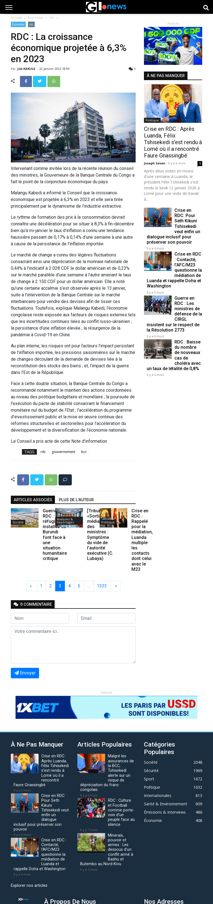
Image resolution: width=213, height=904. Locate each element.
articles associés (33, 500)
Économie (35, 17)
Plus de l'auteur (76, 500)
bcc (84, 451)
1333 (102, 586)
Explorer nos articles (29, 885)
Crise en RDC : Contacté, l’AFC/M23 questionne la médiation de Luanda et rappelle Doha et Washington (174, 270)
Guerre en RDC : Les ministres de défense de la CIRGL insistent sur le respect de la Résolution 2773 (174, 314)
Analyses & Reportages (65, 520)
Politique (108, 522)
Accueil (16, 17)
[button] (148, 46)
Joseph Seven (155, 163)
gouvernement (63, 451)
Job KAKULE (26, 69)
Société (18, 522)
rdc (51, 17)
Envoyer (25, 673)
